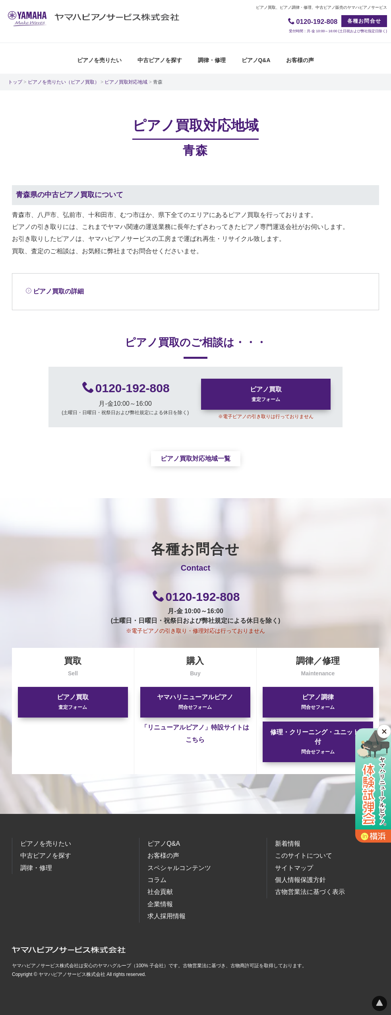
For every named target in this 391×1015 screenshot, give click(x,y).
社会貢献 (160, 891)
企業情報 (160, 904)
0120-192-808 (132, 388)
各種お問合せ (364, 21)
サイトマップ (294, 867)
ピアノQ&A (256, 60)
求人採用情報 (166, 916)
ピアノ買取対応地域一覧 (195, 458)
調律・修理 (212, 60)
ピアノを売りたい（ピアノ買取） (63, 81)
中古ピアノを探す (159, 60)
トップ (15, 81)
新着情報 (287, 843)
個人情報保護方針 (300, 879)
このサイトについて (303, 855)
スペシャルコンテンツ (179, 867)
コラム (156, 879)
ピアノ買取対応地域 (126, 81)
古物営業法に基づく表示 (310, 891)
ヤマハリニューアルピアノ (195, 702)
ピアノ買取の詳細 (54, 291)
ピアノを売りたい (99, 60)
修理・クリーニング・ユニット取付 (318, 742)
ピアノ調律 (318, 702)
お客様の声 (300, 60)
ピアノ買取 (266, 394)
